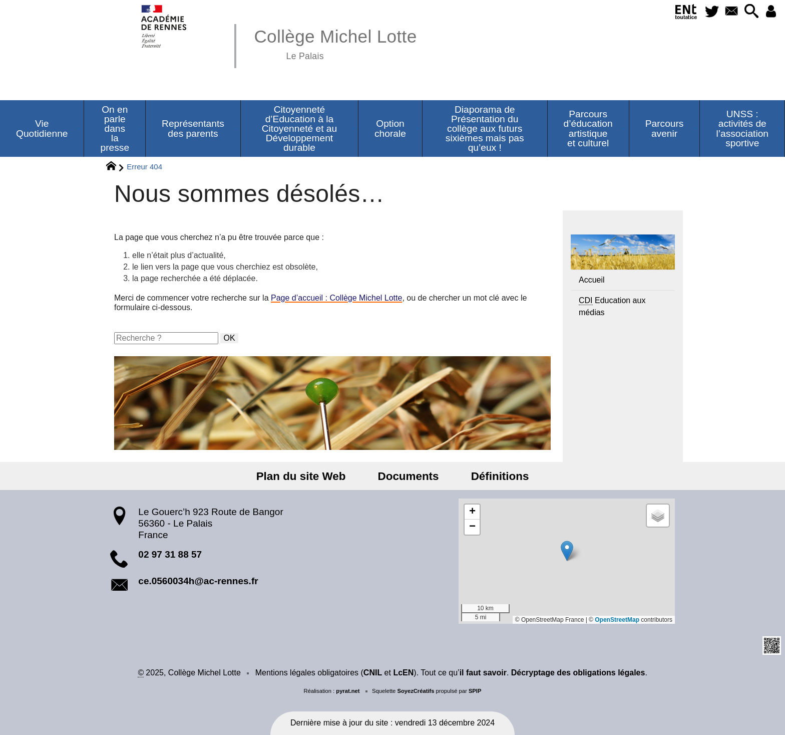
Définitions (494, 476)
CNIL (372, 672)
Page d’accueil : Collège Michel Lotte (336, 298)
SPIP (475, 691)
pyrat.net (347, 691)
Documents (408, 476)
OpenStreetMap (617, 619)
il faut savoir (483, 672)
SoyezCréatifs (415, 691)
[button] (748, 12)
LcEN (403, 672)
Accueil (592, 280)
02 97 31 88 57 (170, 554)
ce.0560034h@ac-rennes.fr (198, 581)
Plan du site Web (307, 476)
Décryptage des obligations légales (578, 672)
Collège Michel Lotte (335, 43)
